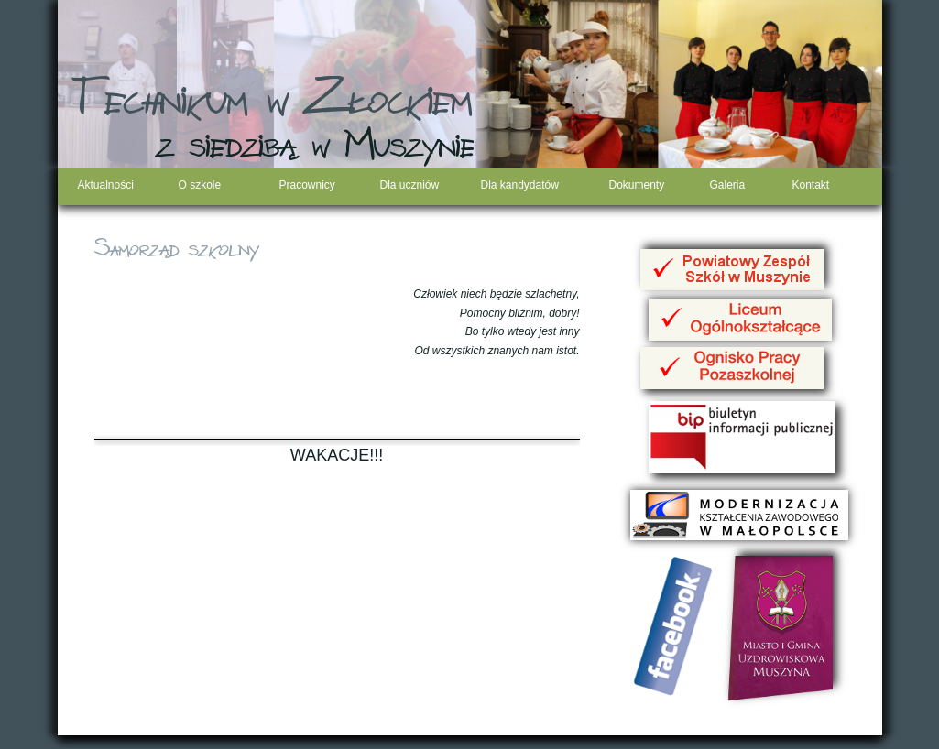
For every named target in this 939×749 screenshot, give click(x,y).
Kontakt (811, 185)
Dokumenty (637, 185)
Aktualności (106, 185)
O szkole (200, 185)
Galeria (728, 185)
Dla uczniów (410, 185)
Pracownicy (307, 185)
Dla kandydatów (520, 185)
